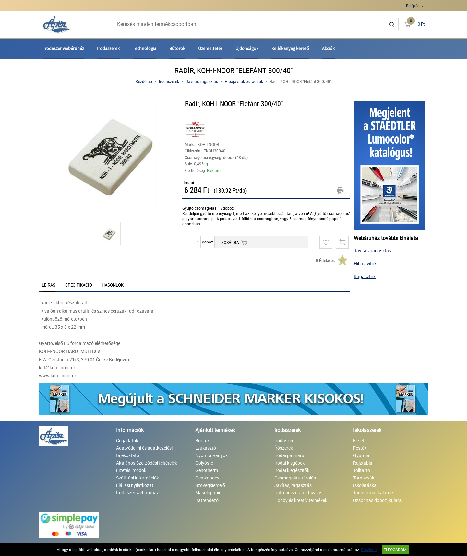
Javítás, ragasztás (202, 81)
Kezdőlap (144, 81)
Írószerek (283, 448)
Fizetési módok (131, 470)
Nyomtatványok (211, 455)
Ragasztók (365, 276)
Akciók (328, 48)
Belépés (412, 5)
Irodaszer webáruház (63, 48)
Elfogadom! (395, 549)
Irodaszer (283, 440)
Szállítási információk (137, 478)
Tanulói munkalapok (373, 493)
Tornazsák (363, 478)
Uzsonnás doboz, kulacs (377, 500)
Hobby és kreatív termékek (300, 500)
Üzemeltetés (210, 48)
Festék (359, 448)
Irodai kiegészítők (291, 470)
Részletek (369, 549)
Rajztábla (362, 463)
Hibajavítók (365, 263)
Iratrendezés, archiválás (298, 493)
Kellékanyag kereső (290, 48)
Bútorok (177, 48)
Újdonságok (246, 48)
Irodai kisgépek (289, 463)
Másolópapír (208, 493)
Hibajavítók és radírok (244, 81)
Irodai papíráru (289, 455)
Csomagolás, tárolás (295, 478)
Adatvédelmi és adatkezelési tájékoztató (144, 451)
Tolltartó (361, 470)
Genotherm (206, 470)
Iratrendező (207, 500)
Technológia (144, 48)
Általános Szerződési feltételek (146, 463)
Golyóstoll (205, 463)
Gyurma (361, 455)
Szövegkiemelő (210, 485)
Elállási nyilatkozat (134, 485)
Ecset (358, 440)
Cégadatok (127, 440)
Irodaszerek (108, 48)
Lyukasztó (205, 448)
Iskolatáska (365, 485)
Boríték (202, 440)
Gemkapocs (207, 478)
